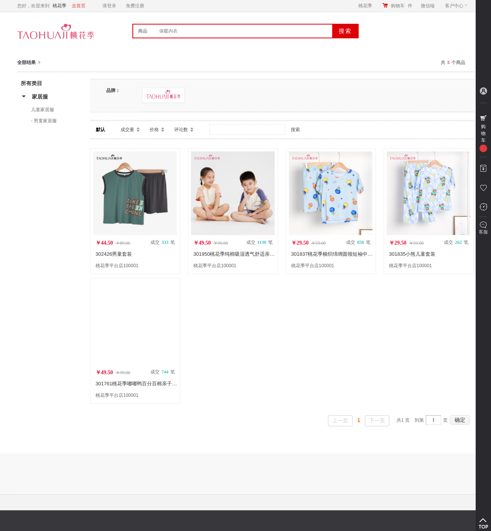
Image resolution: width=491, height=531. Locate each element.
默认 (100, 129)
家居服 (40, 97)
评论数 (181, 129)
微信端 (428, 5)
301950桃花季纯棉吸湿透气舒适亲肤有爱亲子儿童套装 (254, 254)
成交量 (127, 129)
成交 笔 (162, 242)
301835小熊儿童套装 (412, 254)
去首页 (79, 5)
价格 (154, 129)
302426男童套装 (114, 254)
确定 (460, 420)
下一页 (377, 421)
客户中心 (456, 5)
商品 (142, 31)
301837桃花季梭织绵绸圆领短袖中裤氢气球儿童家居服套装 (356, 254)
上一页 (340, 421)
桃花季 (365, 5)
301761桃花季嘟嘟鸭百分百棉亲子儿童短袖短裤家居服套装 (161, 383)
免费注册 (135, 5)
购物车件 (401, 5)
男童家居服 (45, 120)
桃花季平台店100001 (117, 265)
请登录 (109, 5)
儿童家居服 (42, 109)
